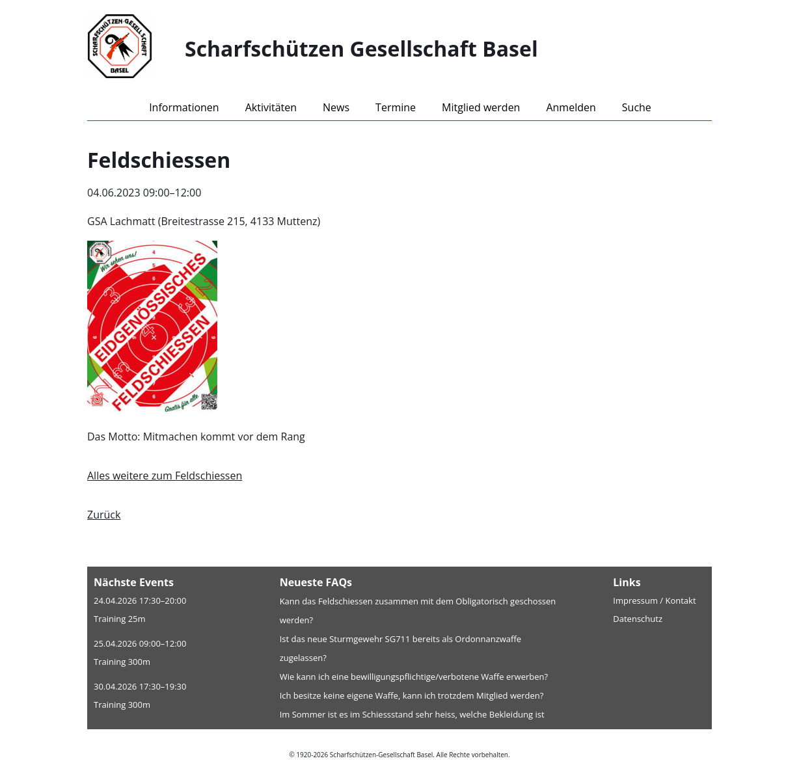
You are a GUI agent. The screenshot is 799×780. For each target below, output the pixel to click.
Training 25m (120, 619)
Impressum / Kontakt (654, 600)
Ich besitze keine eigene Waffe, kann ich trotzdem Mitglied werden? (412, 695)
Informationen (184, 107)
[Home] (136, 49)
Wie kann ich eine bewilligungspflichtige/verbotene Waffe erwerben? (414, 676)
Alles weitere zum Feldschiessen (164, 475)
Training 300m (122, 661)
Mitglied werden (481, 107)
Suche (636, 107)
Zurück (103, 514)
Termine (395, 107)
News (336, 107)
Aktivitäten (271, 107)
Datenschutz (637, 619)
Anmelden (570, 107)
